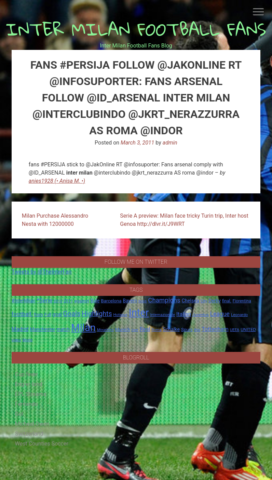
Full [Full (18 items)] (47, 314)
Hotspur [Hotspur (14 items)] (120, 314)
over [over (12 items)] (135, 330)
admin (170, 142)
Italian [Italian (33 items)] (183, 314)
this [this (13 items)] (197, 330)
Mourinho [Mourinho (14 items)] (105, 329)
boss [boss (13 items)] (142, 301)
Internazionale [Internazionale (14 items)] (162, 314)
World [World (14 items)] (27, 340)
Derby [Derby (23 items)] (214, 300)
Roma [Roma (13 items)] (156, 330)
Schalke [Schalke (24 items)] (171, 329)
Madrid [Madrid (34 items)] (20, 329)
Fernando (26, 404)
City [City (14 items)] (204, 301)
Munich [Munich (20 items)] (122, 329)
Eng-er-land (28, 384)
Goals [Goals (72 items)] (71, 314)
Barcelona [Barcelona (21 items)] (111, 300)
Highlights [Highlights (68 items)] (97, 314)
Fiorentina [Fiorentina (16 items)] (242, 301)
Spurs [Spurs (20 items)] (187, 329)
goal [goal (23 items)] (57, 314)
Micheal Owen (32, 424)
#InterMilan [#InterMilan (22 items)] (24, 300)
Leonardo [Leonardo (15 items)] (239, 314)
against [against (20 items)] (81, 300)
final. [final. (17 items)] (226, 300)
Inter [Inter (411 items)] (139, 312)
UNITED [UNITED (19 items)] (248, 329)
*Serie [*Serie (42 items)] (44, 300)
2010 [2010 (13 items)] (58, 301)
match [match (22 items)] (63, 329)
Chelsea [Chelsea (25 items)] (190, 301)
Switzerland (29, 433)
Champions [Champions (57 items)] (164, 300)
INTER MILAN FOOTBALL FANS (136, 29)
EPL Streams (30, 394)
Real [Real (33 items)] (145, 329)
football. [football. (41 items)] (22, 314)
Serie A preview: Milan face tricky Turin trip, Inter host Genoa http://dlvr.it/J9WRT (184, 219)
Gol (19, 414)
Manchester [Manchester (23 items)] (42, 329)
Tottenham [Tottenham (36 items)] (215, 329)
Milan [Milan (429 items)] (83, 327)
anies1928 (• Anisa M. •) (57, 181)
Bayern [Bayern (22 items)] (130, 300)
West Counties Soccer (41, 443)
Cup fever (26, 374)
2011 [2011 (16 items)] (68, 301)
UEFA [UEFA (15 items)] (235, 329)
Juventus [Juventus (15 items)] (200, 314)
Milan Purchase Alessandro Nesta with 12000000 (55, 219)
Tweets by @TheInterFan (42, 272)
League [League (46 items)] (220, 314)
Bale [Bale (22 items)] (95, 300)
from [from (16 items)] (38, 314)
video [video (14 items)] (16, 340)
